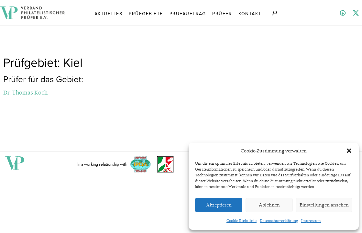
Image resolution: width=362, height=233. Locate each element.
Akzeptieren (219, 205)
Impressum (311, 220)
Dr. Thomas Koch (25, 92)
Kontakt (249, 13)
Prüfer (222, 13)
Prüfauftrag (188, 13)
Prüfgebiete (146, 13)
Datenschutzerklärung (279, 220)
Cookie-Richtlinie (241, 220)
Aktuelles (108, 13)
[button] (349, 151)
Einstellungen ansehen (324, 205)
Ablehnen (269, 205)
